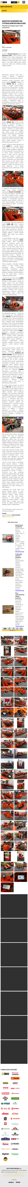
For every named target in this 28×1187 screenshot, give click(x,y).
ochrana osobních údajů (9, 1175)
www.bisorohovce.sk (10, 1174)
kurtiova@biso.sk (22, 1172)
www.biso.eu (20, 1174)
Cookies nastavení (20, 1175)
